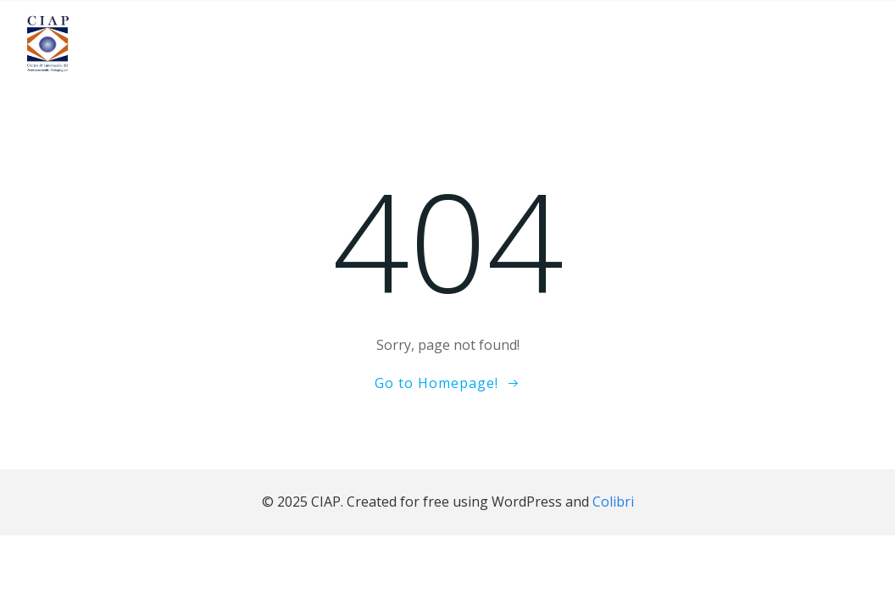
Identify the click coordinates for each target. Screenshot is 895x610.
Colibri (613, 501)
